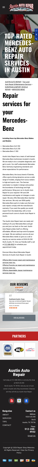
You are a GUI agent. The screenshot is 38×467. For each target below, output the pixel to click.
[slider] (19, 287)
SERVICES (7, 418)
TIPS (5, 422)
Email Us (31, 436)
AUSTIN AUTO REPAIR (13, 82)
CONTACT (7, 425)
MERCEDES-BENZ (18, 90)
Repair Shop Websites (25, 448)
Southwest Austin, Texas (17, 299)
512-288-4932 (9, 244)
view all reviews (19, 317)
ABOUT (6, 415)
